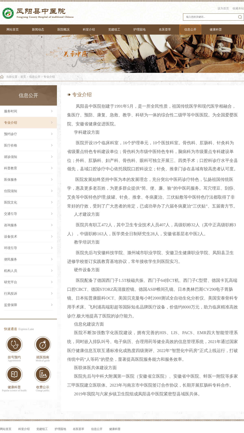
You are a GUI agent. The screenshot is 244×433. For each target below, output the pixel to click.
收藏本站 (238, 8)
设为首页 (223, 8)
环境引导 (10, 248)
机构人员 (10, 270)
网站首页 (13, 29)
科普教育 (10, 168)
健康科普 (216, 29)
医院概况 (63, 29)
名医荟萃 (165, 29)
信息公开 (190, 29)
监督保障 (10, 305)
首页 (23, 76)
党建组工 (114, 29)
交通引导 (10, 213)
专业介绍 (49, 76)
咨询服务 (10, 225)
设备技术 (10, 236)
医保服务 (10, 179)
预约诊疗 (10, 134)
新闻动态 (38, 29)
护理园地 (139, 29)
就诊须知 (10, 157)
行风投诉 (10, 293)
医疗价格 (10, 145)
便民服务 (10, 259)
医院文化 (10, 202)
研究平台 (10, 282)
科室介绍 (89, 29)
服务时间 (10, 111)
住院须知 (10, 191)
